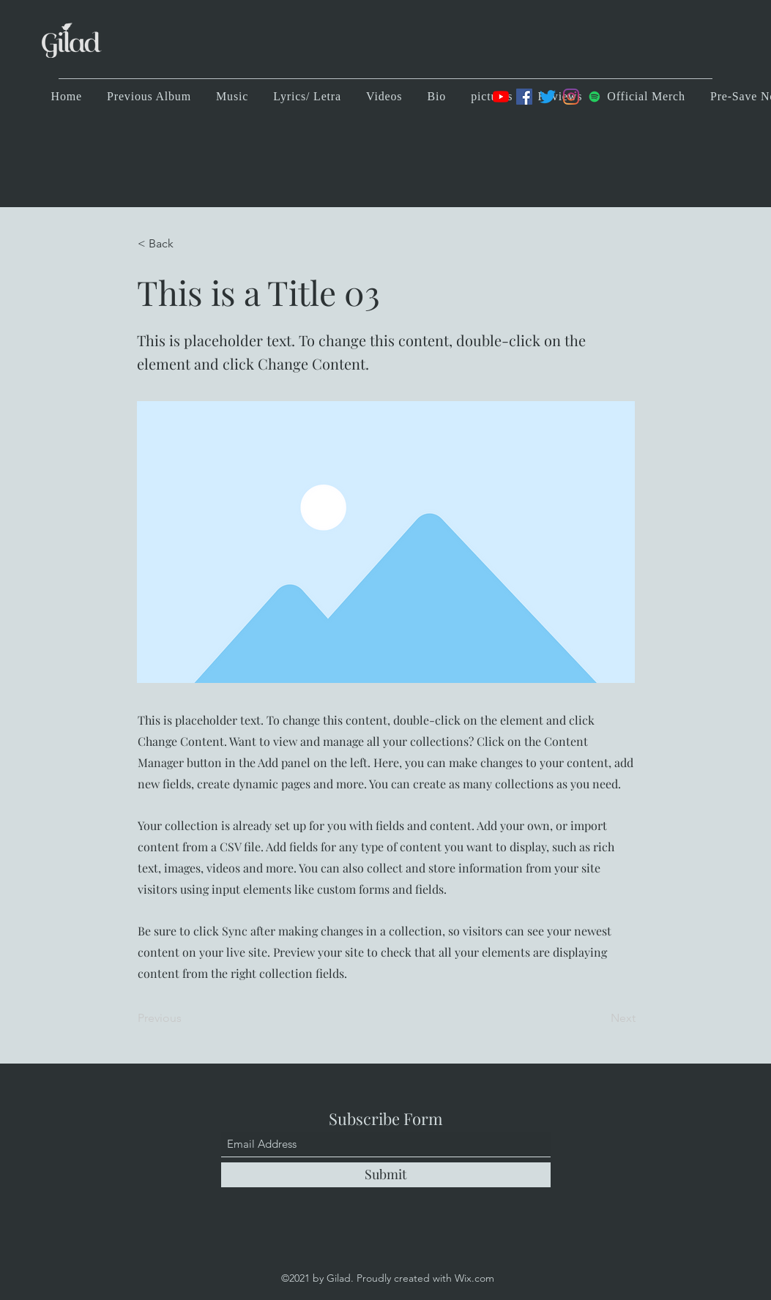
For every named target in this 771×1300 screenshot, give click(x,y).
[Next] (599, 1018)
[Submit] (386, 1174)
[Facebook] (524, 97)
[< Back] (186, 243)
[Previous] (186, 1018)
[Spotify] (594, 97)
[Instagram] (571, 97)
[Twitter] (548, 97)
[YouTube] (501, 97)
